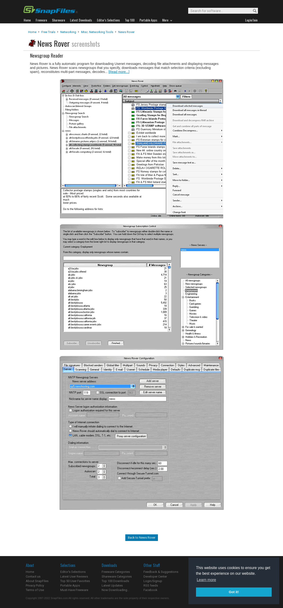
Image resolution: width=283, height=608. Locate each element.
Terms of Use (35, 590)
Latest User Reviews (74, 576)
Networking (68, 32)
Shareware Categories (117, 576)
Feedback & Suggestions (161, 572)
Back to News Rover (141, 537)
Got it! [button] (234, 592)
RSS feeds (151, 585)
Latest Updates (112, 585)
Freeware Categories (116, 572)
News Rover (126, 32)
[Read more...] (119, 72)
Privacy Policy (35, 585)
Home (32, 32)
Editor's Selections (73, 572)
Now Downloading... (115, 590)
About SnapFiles (37, 581)
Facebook (150, 590)
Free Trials (48, 32)
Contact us (33, 576)
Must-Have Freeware (74, 590)
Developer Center (155, 576)
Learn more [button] (206, 580)
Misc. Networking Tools (97, 32)
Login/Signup (153, 581)
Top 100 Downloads (115, 581)
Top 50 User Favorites (75, 581)
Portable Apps (70, 585)
